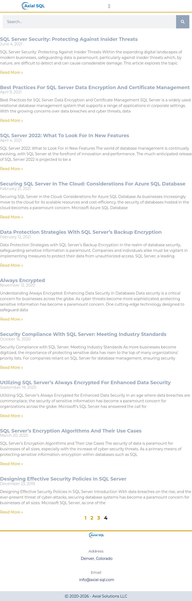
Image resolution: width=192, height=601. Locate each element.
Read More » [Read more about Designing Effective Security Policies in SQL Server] (11, 512)
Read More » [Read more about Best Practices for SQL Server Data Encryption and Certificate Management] (11, 120)
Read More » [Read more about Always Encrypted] (11, 319)
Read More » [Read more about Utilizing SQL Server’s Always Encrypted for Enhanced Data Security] (11, 415)
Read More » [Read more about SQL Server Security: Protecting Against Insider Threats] (11, 72)
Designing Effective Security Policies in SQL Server (63, 479)
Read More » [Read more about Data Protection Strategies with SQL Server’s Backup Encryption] (11, 265)
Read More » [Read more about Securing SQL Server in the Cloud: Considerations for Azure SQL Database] (11, 217)
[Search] (182, 21)
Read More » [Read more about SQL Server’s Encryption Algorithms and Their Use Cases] (11, 463)
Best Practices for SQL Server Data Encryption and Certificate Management (95, 87)
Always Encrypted (22, 280)
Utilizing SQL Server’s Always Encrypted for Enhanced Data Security (85, 383)
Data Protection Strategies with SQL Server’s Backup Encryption (81, 232)
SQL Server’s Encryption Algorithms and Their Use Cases (71, 431)
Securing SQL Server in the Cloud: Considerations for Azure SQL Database (92, 184)
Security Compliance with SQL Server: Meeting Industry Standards (83, 334)
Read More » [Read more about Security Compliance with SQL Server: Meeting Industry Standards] (11, 367)
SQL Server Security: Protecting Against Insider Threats (69, 39)
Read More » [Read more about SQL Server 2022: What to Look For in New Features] (11, 168)
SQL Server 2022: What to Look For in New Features (64, 136)
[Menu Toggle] (109, 6)
